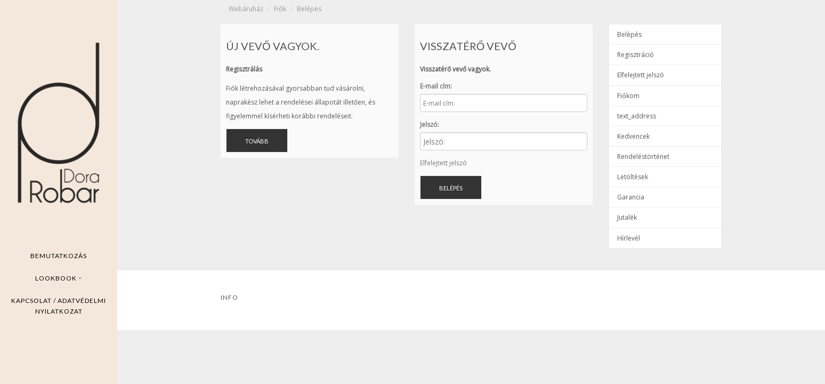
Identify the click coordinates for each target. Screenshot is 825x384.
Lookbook (58, 278)
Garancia (630, 197)
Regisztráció (635, 54)
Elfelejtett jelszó (443, 162)
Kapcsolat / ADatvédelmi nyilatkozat (58, 306)
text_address (636, 116)
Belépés (309, 8)
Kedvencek (633, 136)
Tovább (257, 141)
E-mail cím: (436, 86)
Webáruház (246, 8)
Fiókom (628, 95)
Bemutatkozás (58, 256)
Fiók (280, 8)
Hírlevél (628, 238)
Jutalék (627, 217)
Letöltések (632, 176)
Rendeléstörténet (643, 156)
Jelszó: (429, 124)
